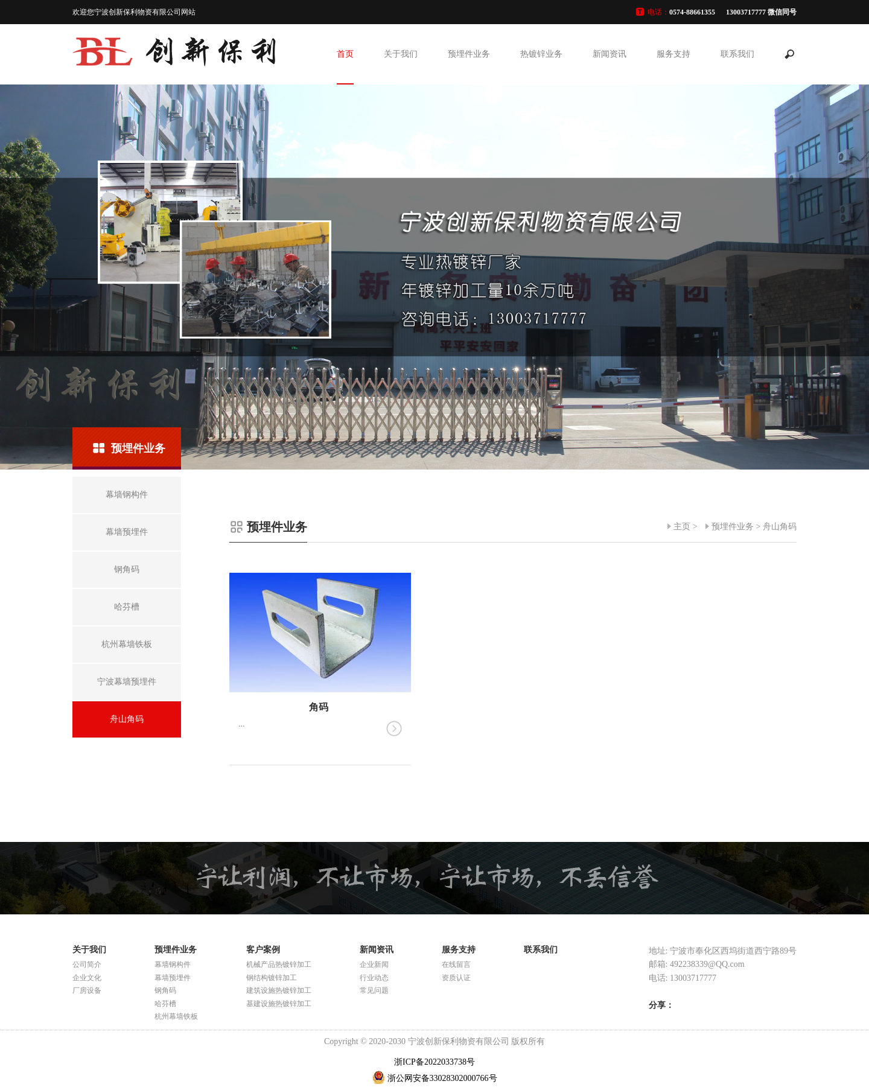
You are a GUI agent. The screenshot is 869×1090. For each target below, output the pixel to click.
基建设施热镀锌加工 (278, 1003)
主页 (681, 526)
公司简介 (86, 964)
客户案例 (263, 949)
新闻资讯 (609, 54)
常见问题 (374, 990)
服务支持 (673, 54)
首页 (345, 54)
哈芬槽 (165, 1003)
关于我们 (401, 54)
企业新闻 (374, 964)
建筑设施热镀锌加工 (278, 990)
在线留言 (456, 964)
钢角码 (165, 990)
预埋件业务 (469, 54)
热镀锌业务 (541, 54)
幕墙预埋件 (172, 978)
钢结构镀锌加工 (271, 978)
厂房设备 (86, 990)
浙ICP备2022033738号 (434, 1061)
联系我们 (737, 54)
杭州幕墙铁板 (176, 1016)
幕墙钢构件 (172, 964)
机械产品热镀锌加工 (278, 964)
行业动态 (374, 978)
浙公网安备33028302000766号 (442, 1078)
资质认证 (456, 978)
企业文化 (86, 978)
